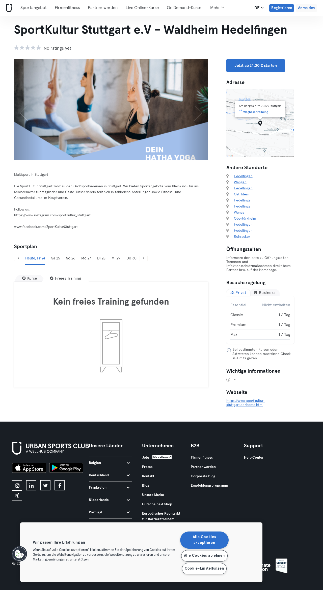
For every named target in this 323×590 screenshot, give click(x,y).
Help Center (254, 457)
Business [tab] (265, 292)
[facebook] (60, 485)
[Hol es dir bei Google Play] (66, 468)
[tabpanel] (260, 320)
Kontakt (148, 476)
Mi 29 (116, 258)
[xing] (17, 495)
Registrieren (281, 8)
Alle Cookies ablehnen (204, 555)
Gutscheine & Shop (157, 504)
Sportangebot (33, 8)
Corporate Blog (203, 476)
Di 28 (101, 258)
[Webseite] (8, 8)
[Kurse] (29, 278)
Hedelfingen (243, 176)
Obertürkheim (245, 218)
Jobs (145, 457)
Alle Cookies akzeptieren (204, 540)
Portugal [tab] (109, 512)
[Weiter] (193, 109)
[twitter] (45, 485)
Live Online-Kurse (142, 8)
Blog (145, 485)
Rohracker (242, 237)
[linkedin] (31, 485)
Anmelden (306, 8)
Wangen (240, 182)
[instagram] (17, 485)
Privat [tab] (238, 292)
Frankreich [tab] (109, 488)
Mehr (217, 7)
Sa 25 (55, 258)
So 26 (70, 258)
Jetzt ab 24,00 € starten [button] (255, 66)
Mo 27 (86, 258)
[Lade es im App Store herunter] (29, 468)
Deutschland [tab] (109, 475)
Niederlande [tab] (109, 500)
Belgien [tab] (109, 463)
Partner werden (103, 8)
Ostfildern (241, 194)
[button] (19, 554)
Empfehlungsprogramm (209, 485)
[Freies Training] (65, 278)
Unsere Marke (153, 495)
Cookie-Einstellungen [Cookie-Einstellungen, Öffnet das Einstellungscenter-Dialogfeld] (204, 568)
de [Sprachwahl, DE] (259, 7)
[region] (141, 552)
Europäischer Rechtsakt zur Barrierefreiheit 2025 (161, 519)
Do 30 (131, 258)
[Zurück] (28, 109)
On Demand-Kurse (184, 8)
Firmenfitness (67, 8)
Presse (147, 467)
